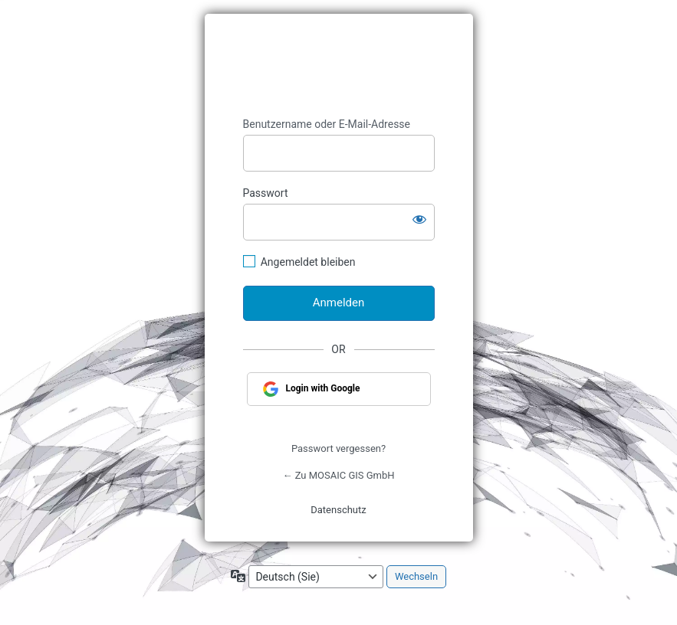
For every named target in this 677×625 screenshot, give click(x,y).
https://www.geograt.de (339, 66)
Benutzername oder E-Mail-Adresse (327, 124)
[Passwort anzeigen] (419, 219)
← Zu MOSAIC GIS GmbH (338, 475)
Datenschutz (338, 509)
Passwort (265, 193)
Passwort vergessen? (338, 448)
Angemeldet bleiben (308, 262)
